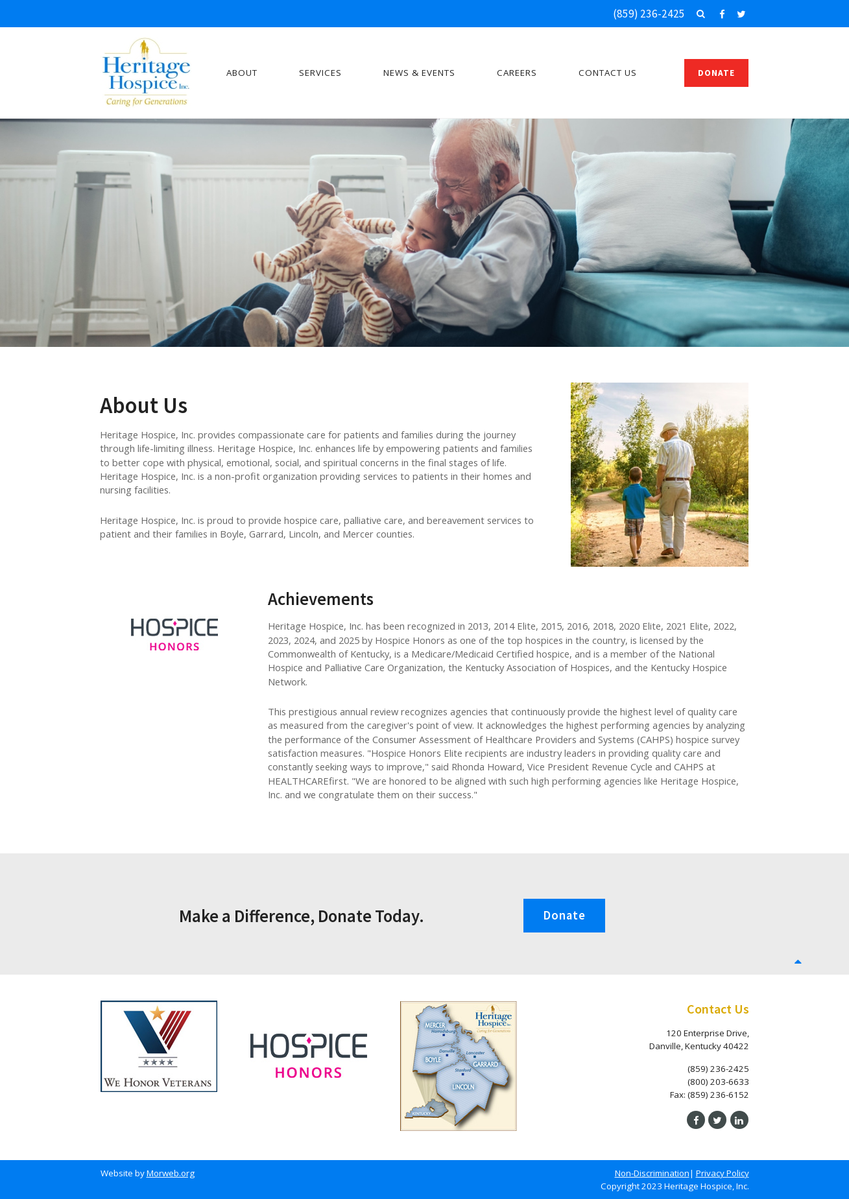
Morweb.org (171, 1173)
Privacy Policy (722, 1173)
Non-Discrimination (652, 1173)
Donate (716, 72)
